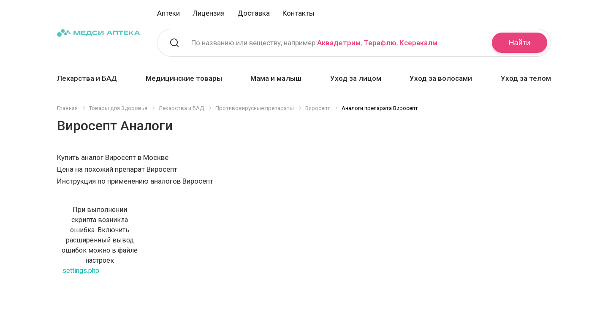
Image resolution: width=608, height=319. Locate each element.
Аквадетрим (339, 42)
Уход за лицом (355, 78)
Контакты (298, 13)
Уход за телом (526, 78)
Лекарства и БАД (87, 78)
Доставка (253, 13)
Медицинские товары (184, 78)
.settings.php (80, 271)
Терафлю (380, 42)
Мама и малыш (275, 78)
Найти (519, 42)
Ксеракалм (418, 42)
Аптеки (168, 13)
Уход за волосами (441, 78)
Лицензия (209, 13)
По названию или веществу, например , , (314, 42)
